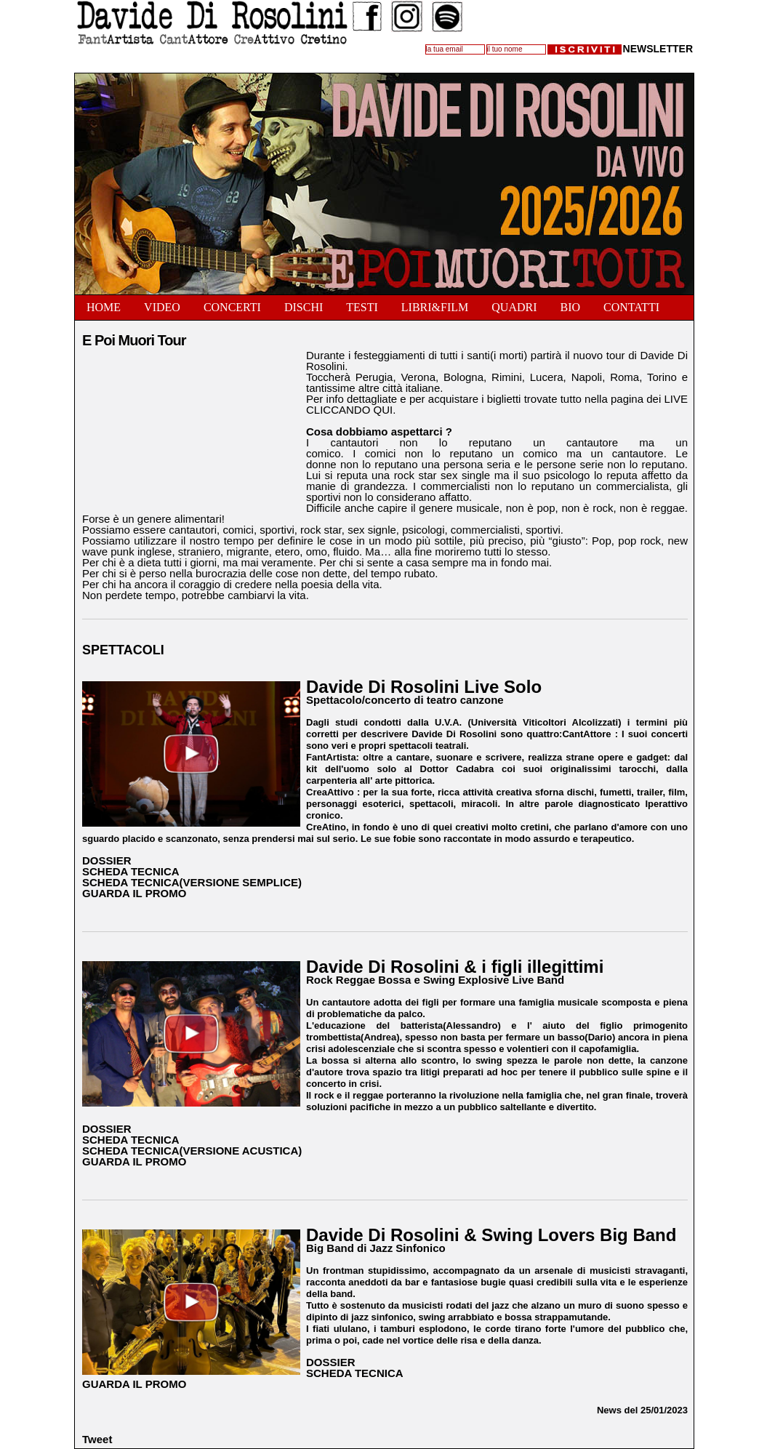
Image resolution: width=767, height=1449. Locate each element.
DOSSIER (107, 860)
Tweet (97, 1439)
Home (104, 307)
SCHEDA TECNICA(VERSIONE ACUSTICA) (192, 1150)
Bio (570, 307)
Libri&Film (434, 307)
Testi (362, 307)
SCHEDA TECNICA (131, 871)
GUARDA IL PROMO (134, 893)
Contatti (631, 307)
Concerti (232, 307)
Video (162, 307)
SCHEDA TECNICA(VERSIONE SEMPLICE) (192, 882)
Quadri (514, 307)
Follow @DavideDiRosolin (403, 58)
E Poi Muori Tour (134, 340)
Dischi (303, 307)
